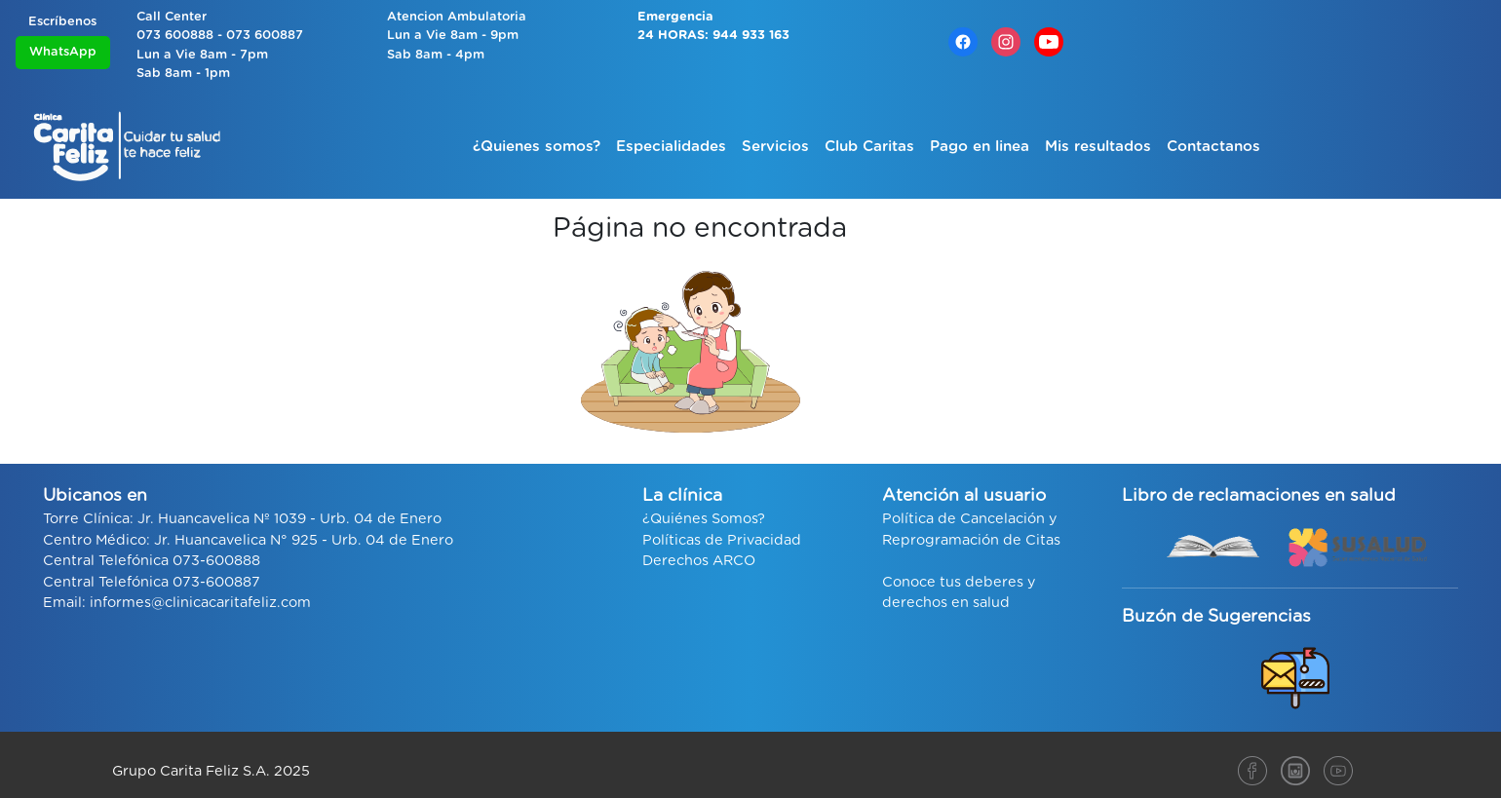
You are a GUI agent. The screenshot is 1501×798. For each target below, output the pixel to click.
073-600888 (216, 560)
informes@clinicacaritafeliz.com (200, 602)
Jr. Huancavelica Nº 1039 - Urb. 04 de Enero (289, 519)
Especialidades (671, 146)
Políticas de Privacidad (721, 540)
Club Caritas (869, 146)
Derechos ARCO (698, 560)
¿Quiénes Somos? (703, 519)
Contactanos (1213, 146)
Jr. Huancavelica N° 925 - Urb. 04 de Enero (303, 540)
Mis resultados (1098, 146)
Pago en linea (979, 146)
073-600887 (216, 582)
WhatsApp (62, 52)
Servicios (775, 146)
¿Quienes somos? (536, 146)
